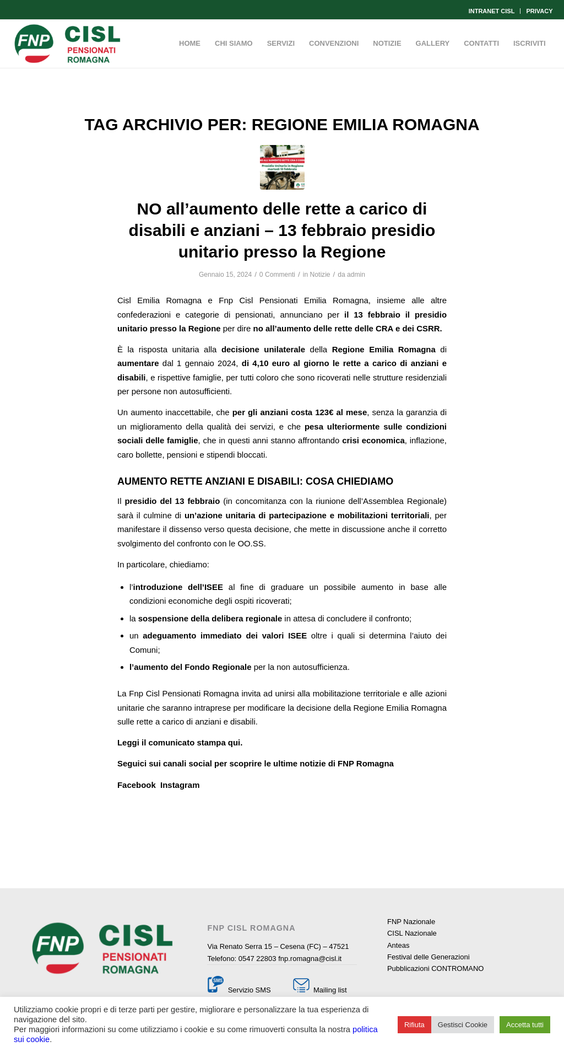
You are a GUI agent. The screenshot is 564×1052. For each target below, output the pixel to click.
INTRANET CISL (492, 11)
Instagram (179, 785)
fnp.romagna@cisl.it (309, 958)
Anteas (398, 945)
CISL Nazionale (412, 933)
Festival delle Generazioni (428, 957)
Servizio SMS (249, 990)
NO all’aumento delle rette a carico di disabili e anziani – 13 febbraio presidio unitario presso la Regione (282, 230)
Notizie (320, 274)
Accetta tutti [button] (525, 1025)
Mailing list (328, 990)
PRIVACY (539, 11)
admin (356, 274)
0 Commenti (277, 274)
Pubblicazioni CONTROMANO (435, 968)
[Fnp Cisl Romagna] (67, 43)
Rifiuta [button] (414, 1025)
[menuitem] (492, 11)
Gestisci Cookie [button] (462, 1025)
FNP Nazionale (411, 921)
